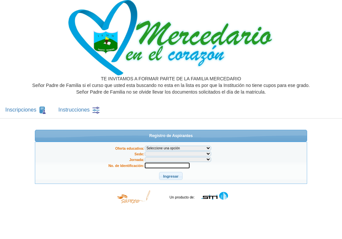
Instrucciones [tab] (79, 110)
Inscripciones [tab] (26, 110)
